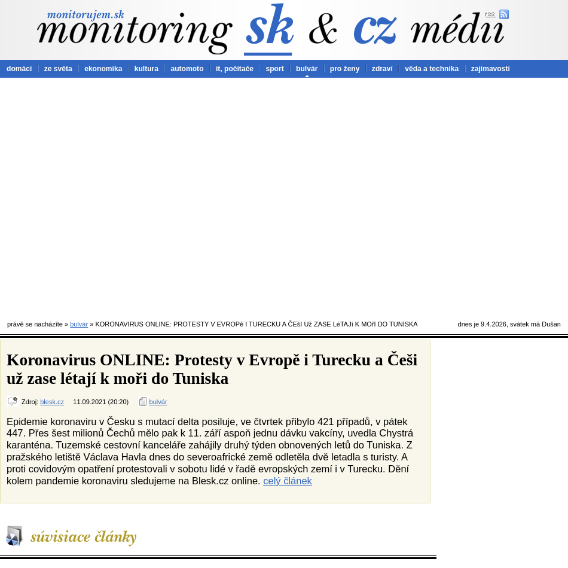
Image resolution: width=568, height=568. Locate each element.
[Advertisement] (112, 196)
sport (274, 69)
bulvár (306, 69)
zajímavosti (490, 69)
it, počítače (235, 69)
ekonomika (103, 69)
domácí (19, 69)
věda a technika (432, 69)
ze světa (58, 69)
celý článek (287, 480)
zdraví (382, 69)
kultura (146, 69)
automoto (186, 69)
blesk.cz (52, 401)
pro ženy (345, 69)
